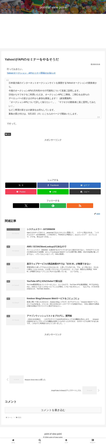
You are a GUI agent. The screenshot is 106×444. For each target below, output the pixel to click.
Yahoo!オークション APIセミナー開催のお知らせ (31, 73)
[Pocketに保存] (21, 191)
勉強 (7, 134)
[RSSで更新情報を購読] (58, 205)
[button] (85, 191)
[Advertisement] (53, 31)
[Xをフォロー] (47, 205)
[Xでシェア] (21, 185)
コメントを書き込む (53, 413)
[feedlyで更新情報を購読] (53, 205)
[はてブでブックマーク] (85, 185)
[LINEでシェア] (53, 191)
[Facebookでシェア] (53, 185)
